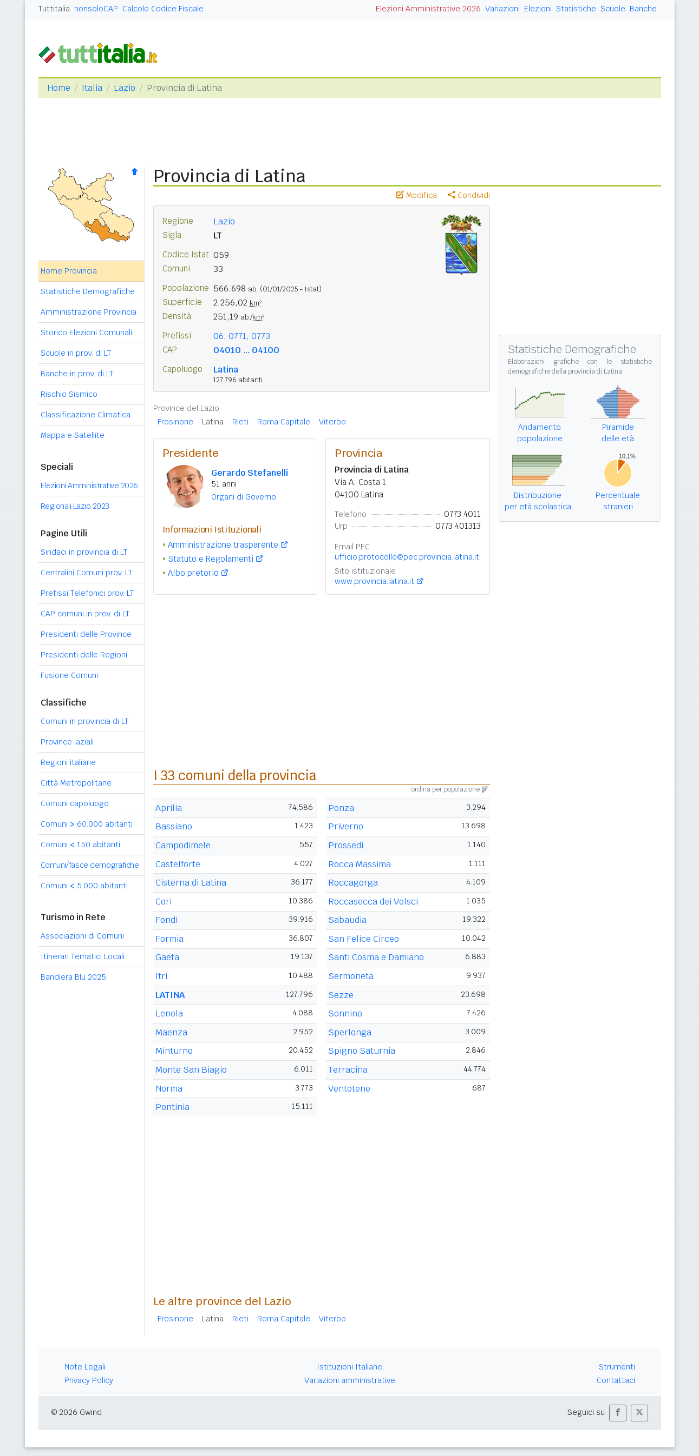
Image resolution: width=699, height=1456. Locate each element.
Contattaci (616, 1380)
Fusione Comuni (69, 675)
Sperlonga (349, 1032)
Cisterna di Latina (190, 882)
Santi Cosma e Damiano (376, 957)
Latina (225, 369)
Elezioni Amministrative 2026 (428, 9)
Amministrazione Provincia (88, 312)
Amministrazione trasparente (223, 545)
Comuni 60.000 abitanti (87, 824)
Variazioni (502, 9)
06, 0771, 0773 (241, 336)
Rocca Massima (359, 864)
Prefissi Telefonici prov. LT (87, 593)
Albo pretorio (193, 573)
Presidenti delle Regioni (84, 655)
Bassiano (173, 826)
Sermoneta (351, 976)
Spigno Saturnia (361, 1050)
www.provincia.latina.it (374, 581)
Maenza (171, 1032)
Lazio (124, 88)
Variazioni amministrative (349, 1380)
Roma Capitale (283, 422)
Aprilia (168, 808)
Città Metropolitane (76, 783)
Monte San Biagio (191, 1069)
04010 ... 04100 (246, 350)
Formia (169, 939)
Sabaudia (347, 920)
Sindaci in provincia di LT (84, 552)
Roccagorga (353, 882)
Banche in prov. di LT (77, 373)
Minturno (174, 1050)
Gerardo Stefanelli (249, 472)
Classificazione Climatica (85, 415)
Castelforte (177, 864)
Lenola (169, 1013)
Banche (643, 9)
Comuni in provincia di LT (84, 721)
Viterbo (332, 422)
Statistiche (576, 9)
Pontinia (172, 1107)
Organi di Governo (243, 497)
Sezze (341, 995)
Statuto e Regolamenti (210, 559)
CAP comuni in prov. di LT (85, 614)
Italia (92, 88)
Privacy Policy (88, 1380)
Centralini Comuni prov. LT (86, 572)
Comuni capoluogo (75, 803)
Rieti (240, 422)
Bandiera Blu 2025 (73, 977)
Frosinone (175, 422)
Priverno (345, 826)
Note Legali (85, 1367)
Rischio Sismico (69, 394)
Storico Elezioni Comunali (86, 332)
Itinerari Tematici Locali (83, 956)
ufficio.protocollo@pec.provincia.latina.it (407, 557)
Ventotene (349, 1088)
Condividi (469, 195)
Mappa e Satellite (72, 435)
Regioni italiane (68, 762)
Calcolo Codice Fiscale (163, 9)
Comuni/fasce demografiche (90, 865)
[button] (617, 1413)
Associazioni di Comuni (82, 936)
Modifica (416, 195)
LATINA (170, 995)
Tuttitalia (54, 9)
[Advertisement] (321, 1209)
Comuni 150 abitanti (80, 844)
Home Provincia (69, 271)
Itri (161, 976)
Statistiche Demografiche (88, 291)
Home (58, 88)
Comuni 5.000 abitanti (84, 885)
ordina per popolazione (449, 789)
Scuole (612, 9)
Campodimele (183, 845)
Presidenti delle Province (86, 634)
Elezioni (538, 9)
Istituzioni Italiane (349, 1367)
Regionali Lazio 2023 (75, 506)
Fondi (166, 920)
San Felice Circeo (363, 939)
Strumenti (617, 1367)
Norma (168, 1088)
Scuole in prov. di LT (76, 353)
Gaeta (167, 957)
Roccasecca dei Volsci (373, 901)
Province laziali (67, 742)
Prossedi (345, 845)
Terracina (348, 1069)
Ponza (341, 808)
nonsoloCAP (96, 9)
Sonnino (345, 1013)
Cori (163, 901)
